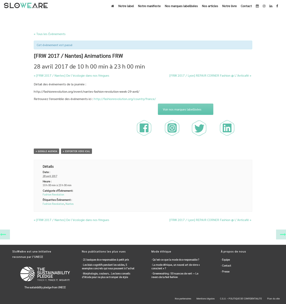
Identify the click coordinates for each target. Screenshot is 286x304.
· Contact (226, 265)
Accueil (184, 17)
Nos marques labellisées (181, 6)
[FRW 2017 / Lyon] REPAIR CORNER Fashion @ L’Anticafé (210, 75)
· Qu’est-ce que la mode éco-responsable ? (175, 259)
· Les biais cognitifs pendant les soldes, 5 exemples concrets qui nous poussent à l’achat (108, 266)
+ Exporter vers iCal (76, 151)
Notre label (126, 6)
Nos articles (210, 6)
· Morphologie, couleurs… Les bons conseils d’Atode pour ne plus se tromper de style (106, 275)
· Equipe (225, 259)
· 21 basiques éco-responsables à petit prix (105, 259)
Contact (246, 6)
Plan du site (273, 298)
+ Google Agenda (46, 151)
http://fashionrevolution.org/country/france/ (125, 99)
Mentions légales (205, 298)
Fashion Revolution (53, 194)
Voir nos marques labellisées (182, 109)
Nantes (69, 203)
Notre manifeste (149, 6)
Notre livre (229, 6)
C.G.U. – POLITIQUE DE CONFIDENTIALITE (240, 298)
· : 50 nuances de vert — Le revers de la (174, 275)
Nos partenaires (182, 298)
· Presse (225, 271)
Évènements (198, 17)
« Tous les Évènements (50, 34)
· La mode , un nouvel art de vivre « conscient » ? (175, 266)
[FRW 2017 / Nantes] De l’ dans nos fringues (71, 75)
